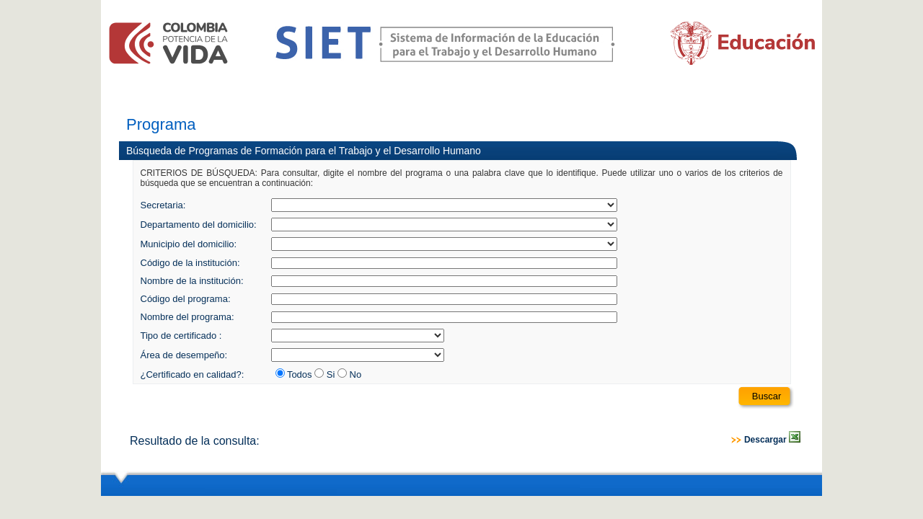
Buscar (766, 396)
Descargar (772, 440)
